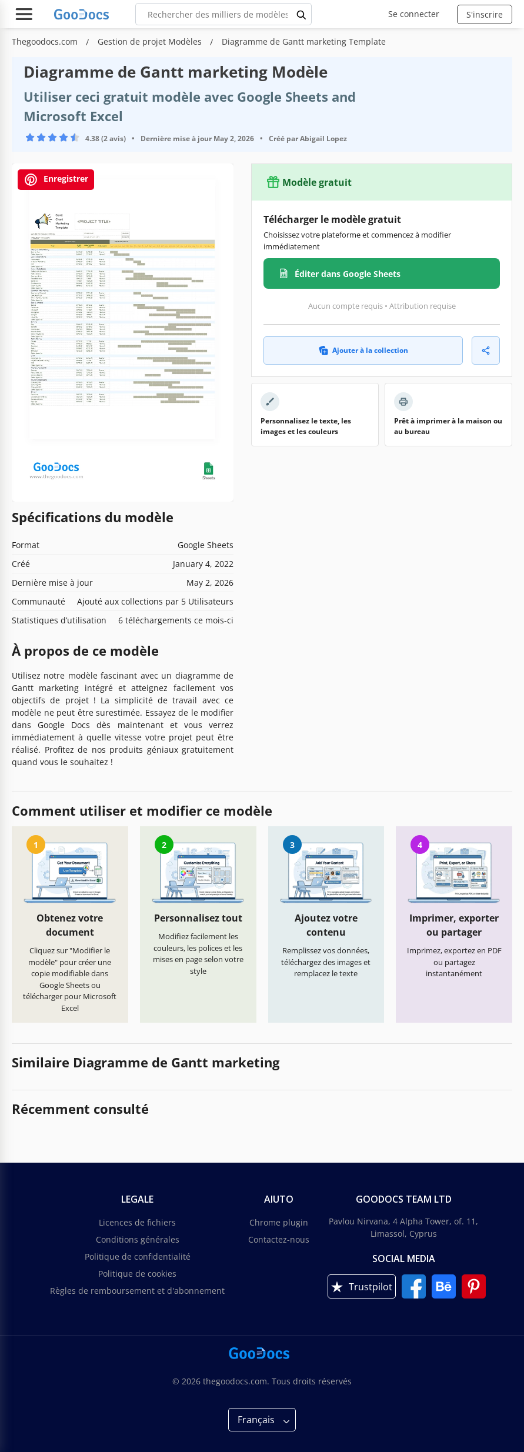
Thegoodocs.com (46, 41)
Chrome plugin (278, 1222)
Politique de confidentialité (138, 1256)
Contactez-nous (278, 1239)
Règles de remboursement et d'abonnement (137, 1290)
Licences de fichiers (137, 1222)
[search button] (302, 14)
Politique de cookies (137, 1273)
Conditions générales (137, 1239)
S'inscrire (484, 14)
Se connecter (413, 13)
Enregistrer (56, 179)
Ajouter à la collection (363, 350)
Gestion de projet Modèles (151, 41)
